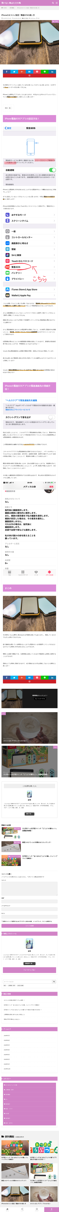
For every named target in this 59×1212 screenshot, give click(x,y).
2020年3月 (7, 1054)
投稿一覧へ (29, 814)
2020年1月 (7, 1064)
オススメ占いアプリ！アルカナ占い (40, 1203)
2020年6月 (7, 1040)
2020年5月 (7, 1045)
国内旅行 (7, 1104)
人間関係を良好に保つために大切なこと (14, 1014)
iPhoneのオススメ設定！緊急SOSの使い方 (28, 8)
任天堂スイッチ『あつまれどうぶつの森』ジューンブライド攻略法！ (39, 857)
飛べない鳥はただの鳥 (11, 3)
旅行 (5, 985)
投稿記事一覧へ (29, 963)
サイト (3, 913)
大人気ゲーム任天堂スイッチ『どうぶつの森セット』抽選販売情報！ (39, 829)
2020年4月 (7, 1050)
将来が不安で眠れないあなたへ (12, 1019)
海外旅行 (7, 1118)
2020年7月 (7, 1035)
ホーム (7, 1209)
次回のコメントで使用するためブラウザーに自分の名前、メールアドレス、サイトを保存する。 (28, 921)
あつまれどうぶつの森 (15, 856)
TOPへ (51, 1209)
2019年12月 (7, 1069)
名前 (2, 898)
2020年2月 (7, 1059)
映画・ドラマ (8, 1108)
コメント (3, 880)
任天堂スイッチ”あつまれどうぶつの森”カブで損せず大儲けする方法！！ (23, 1009)
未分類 (7, 1113)
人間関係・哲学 (11, 985)
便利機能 (12, 8)
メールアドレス (5, 905)
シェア (22, 1209)
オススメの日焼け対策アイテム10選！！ (14, 1000)
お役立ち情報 (20, 985)
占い (6, 1099)
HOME (5, 7)
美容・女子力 (8, 1123)
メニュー (37, 1209)
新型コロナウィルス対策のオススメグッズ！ (36, 842)
